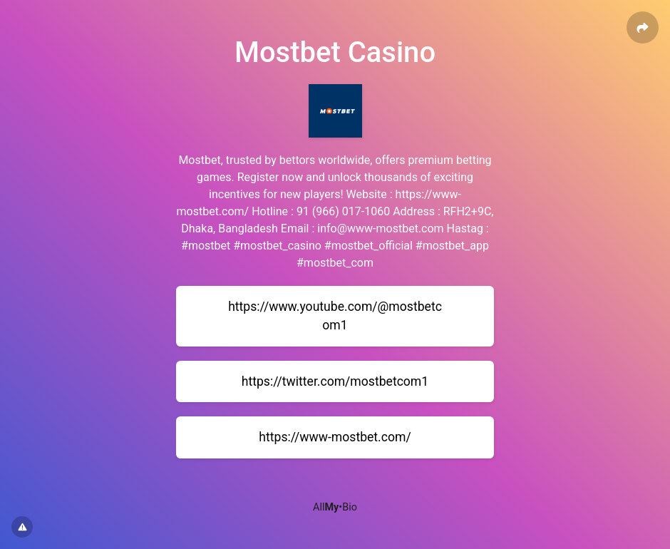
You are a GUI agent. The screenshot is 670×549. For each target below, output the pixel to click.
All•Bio (335, 507)
